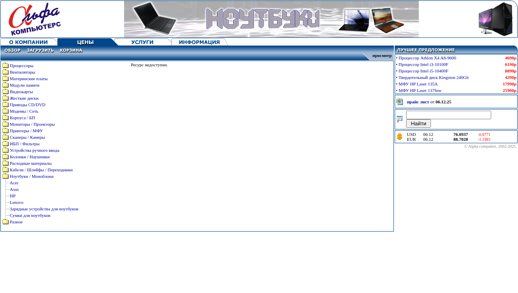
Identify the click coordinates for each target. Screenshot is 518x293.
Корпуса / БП (22, 117)
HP (12, 195)
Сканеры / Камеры (27, 137)
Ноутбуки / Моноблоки (32, 176)
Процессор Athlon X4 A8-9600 (428, 57)
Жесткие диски (24, 98)
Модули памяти (24, 85)
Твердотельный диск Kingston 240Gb (434, 77)
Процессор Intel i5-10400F (423, 70)
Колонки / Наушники (30, 156)
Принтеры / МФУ (26, 130)
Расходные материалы (31, 163)
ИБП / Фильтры (24, 143)
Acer (14, 182)
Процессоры (21, 65)
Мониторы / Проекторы (32, 124)
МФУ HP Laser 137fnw (420, 90)
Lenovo (17, 202)
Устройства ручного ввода (34, 150)
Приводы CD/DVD (28, 104)
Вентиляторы (22, 72)
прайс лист (418, 101)
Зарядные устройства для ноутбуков (44, 208)
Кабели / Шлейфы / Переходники (41, 169)
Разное (16, 221)
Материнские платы (29, 78)
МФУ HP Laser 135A (418, 83)
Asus (14, 189)
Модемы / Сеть (24, 111)
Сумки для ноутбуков (30, 215)
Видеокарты (21, 91)
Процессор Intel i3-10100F (423, 64)
